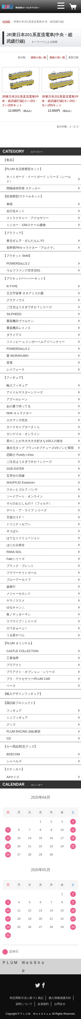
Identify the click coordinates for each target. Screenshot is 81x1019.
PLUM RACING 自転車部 (23, 731)
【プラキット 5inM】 (17, 255)
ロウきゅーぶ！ (17, 628)
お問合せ (59, 1004)
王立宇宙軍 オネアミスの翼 (25, 293)
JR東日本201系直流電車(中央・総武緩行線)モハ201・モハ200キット (60, 101)
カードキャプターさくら (23, 427)
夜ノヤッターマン (18, 614)
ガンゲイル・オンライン (23, 434)
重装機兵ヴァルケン (20, 321)
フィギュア (14, 710)
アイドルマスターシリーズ (24, 392)
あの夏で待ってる (20, 406)
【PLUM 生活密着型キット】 (23, 169)
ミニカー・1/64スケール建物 (26, 225)
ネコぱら (12, 531)
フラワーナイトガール (21, 572)
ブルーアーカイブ (18, 579)
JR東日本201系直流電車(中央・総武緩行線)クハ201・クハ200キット (20, 101)
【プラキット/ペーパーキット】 (24, 278)
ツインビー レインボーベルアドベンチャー (35, 341)
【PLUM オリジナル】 (18, 643)
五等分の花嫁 (15, 475)
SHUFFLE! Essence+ (20, 482)
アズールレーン (17, 399)
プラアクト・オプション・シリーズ (30, 672)
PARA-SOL (14, 552)
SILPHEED (13, 314)
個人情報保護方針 (60, 997)
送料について (24, 1004)
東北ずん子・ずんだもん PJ (25, 240)
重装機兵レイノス (18, 328)
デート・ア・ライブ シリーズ (26, 510)
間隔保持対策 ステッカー (23, 188)
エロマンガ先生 (17, 420)
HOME (6, 21)
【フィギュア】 (13, 377)
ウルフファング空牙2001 (23, 270)
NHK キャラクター (19, 413)
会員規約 (43, 1004)
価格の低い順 (38, 57)
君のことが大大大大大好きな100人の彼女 (34, 441)
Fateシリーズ (15, 559)
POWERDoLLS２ (18, 263)
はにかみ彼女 (15, 545)
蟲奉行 (11, 586)
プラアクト (14, 665)
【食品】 (9, 160)
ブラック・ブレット (20, 566)
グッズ (11, 724)
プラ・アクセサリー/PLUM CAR (28, 678)
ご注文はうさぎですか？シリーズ (29, 307)
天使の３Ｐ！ (15, 517)
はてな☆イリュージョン (23, 538)
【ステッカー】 (13, 769)
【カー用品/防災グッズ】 (20, 746)
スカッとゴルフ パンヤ (22, 489)
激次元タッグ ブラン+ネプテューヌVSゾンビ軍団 (40, 448)
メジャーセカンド (18, 593)
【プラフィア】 (13, 233)
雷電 (9, 362)
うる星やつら (15, 635)
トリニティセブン (18, 524)
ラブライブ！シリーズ (21, 621)
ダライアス (14, 335)
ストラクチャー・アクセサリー (27, 218)
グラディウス (15, 300)
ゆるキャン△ (15, 607)
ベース (11, 685)
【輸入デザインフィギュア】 (23, 693)
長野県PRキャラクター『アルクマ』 (31, 247)
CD (8, 738)
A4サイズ (12, 777)
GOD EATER (15, 468)
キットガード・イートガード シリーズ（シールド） (38, 179)
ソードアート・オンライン (24, 496)
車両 (9, 204)
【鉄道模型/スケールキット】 (23, 196)
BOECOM (13, 754)
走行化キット (15, 211)
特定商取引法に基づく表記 (26, 997)
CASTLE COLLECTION (22, 651)
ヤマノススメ (15, 600)
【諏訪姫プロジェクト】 (20, 703)
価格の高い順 (57, 57)
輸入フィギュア (17, 385)
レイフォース (15, 369)
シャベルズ (14, 761)
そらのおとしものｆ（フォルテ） (29, 503)
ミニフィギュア (17, 717)
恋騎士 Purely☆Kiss (20, 454)
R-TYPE (11, 286)
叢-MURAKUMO (17, 355)
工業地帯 (12, 658)
